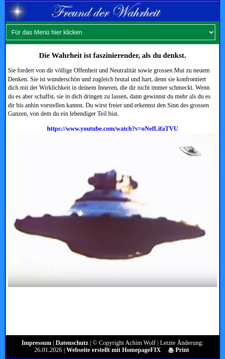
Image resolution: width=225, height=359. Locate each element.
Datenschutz (72, 343)
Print (178, 350)
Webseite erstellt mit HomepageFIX (113, 350)
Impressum (36, 343)
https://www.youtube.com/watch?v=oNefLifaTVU (112, 128)
